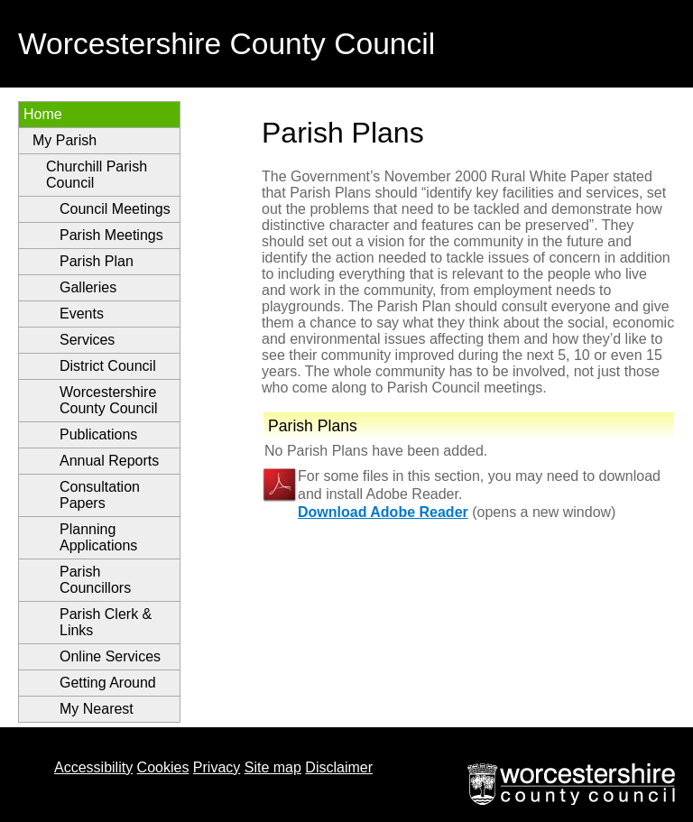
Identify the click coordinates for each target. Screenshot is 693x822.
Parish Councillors (95, 580)
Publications (98, 434)
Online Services (110, 656)
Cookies (163, 767)
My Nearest (97, 708)
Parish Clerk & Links (106, 622)
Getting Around (108, 682)
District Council (108, 366)
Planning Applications (98, 537)
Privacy (216, 767)
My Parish (64, 140)
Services (87, 339)
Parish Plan (97, 261)
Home (42, 114)
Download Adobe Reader (383, 512)
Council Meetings (115, 209)
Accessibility (93, 767)
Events (82, 313)
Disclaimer (339, 767)
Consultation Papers (100, 495)
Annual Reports (109, 460)
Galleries (88, 287)
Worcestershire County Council (109, 400)
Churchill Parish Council (96, 174)
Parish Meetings (111, 235)
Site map (273, 767)
